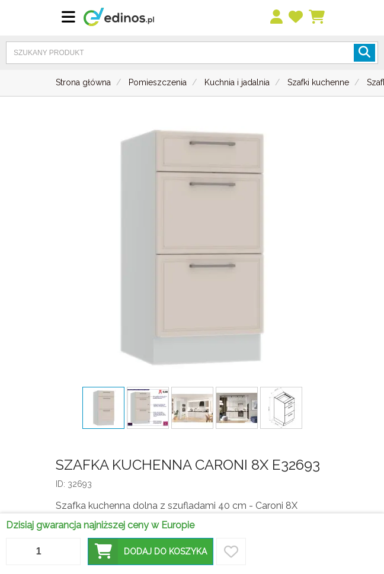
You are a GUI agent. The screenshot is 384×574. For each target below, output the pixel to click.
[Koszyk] (317, 17)
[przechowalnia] (296, 17)
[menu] (277, 17)
